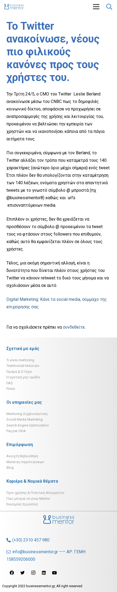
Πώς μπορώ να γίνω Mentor (28, 499)
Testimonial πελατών (22, 366)
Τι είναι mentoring (20, 360)
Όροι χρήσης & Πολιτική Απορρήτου (35, 493)
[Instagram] (33, 572)
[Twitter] (22, 572)
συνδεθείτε (74, 327)
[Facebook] (11, 572)
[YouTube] (54, 572)
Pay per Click (16, 431)
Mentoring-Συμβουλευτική (27, 414)
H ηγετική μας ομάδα (23, 377)
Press (10, 389)
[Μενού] (96, 6)
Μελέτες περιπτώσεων (25, 462)
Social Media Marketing (24, 419)
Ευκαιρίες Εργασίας (22, 504)
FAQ (9, 383)
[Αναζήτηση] (109, 6)
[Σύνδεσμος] (14, 6)
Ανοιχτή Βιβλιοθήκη (22, 456)
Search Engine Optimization (27, 425)
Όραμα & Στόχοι (19, 372)
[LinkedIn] (43, 572)
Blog (10, 468)
